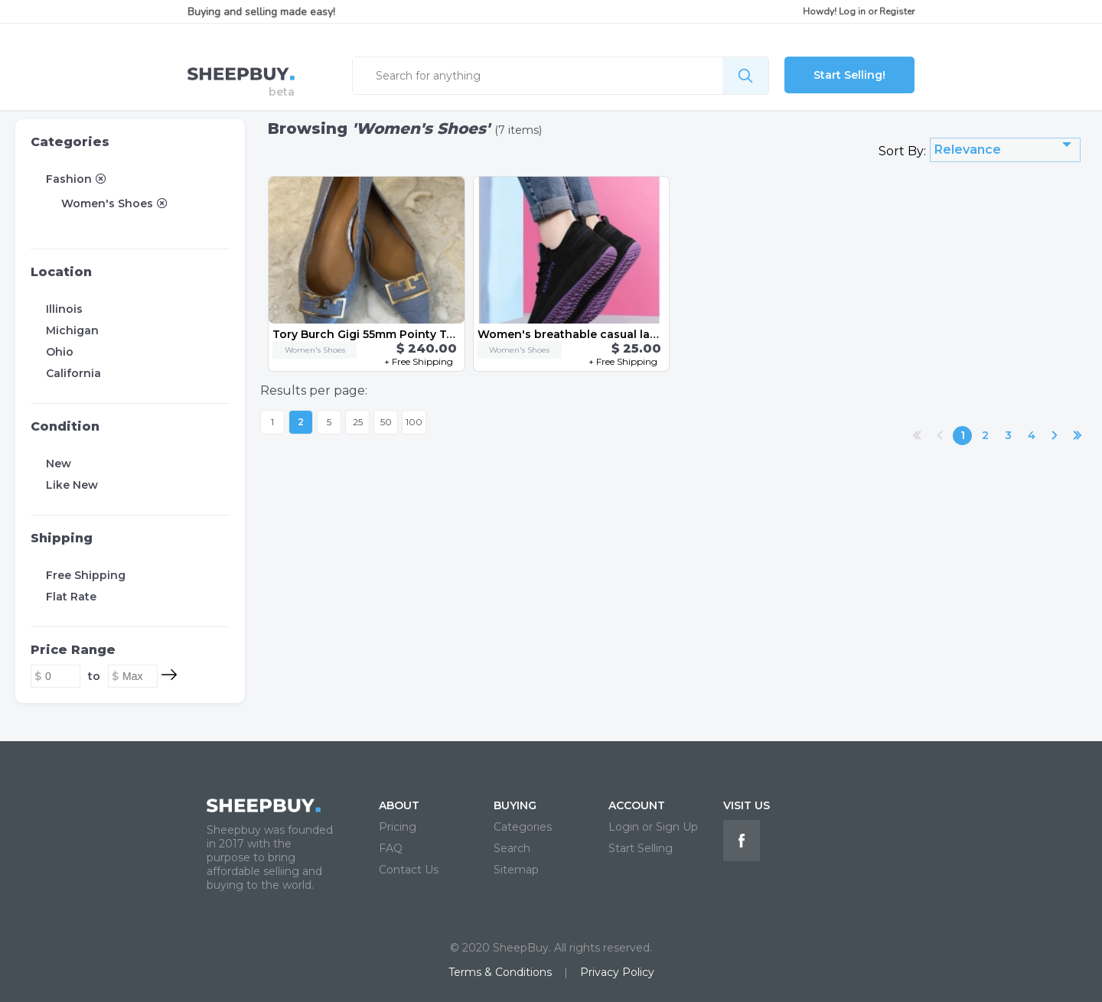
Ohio (59, 352)
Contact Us (409, 870)
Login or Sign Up (653, 827)
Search (512, 848)
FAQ (391, 848)
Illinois (64, 309)
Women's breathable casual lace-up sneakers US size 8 (635, 334)
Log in (852, 11)
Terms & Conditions (500, 972)
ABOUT (399, 805)
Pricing (397, 827)
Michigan (72, 330)
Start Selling (640, 848)
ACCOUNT (636, 805)
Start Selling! (849, 75)
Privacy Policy (617, 972)
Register (897, 11)
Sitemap (516, 870)
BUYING (515, 805)
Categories (70, 142)
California (73, 373)
